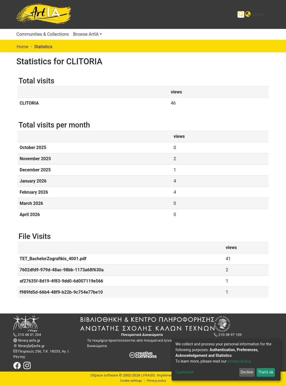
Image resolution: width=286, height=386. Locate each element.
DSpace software (104, 375)
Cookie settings (131, 380)
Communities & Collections (42, 34)
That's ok (265, 372)
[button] (247, 14)
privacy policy (238, 361)
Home (22, 46)
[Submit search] (241, 14)
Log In (258, 14)
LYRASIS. (148, 375)
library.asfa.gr (28, 340)
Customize (184, 372)
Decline (247, 372)
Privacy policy (156, 380)
